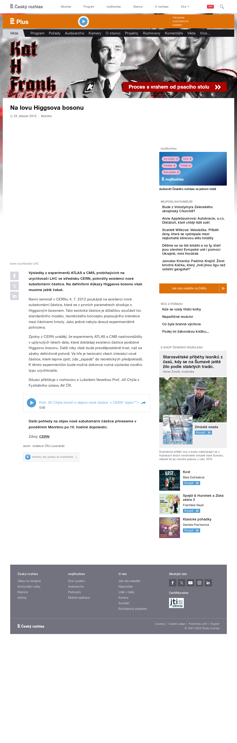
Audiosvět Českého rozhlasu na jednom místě (187, 189)
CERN (44, 297)
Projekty (131, 33)
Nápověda (125, 651)
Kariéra (123, 662)
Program (89, 6)
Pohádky (169, 165)
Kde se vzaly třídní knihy (202, 336)
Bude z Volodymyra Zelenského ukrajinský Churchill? (200, 211)
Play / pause (31, 263)
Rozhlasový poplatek (132, 673)
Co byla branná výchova (202, 370)
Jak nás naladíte (129, 645)
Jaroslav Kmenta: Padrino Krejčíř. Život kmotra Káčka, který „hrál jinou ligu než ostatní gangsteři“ (204, 290)
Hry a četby (171, 159)
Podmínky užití (198, 688)
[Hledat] (222, 6)
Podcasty (74, 656)
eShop (22, 662)
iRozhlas (66, 6)
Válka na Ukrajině (29, 645)
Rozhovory (152, 33)
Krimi (187, 159)
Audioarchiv (180, 21)
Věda (14, 33)
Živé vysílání (171, 172)
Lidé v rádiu (126, 656)
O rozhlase (161, 6)
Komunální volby (29, 651)
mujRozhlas (114, 6)
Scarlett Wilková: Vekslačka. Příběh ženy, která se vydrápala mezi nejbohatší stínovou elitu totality (202, 248)
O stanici (113, 33)
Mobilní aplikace (79, 662)
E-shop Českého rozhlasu (182, 411)
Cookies (160, 688)
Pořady (55, 33)
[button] (143, 263)
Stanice (138, 6)
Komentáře (174, 33)
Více (205, 33)
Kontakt (123, 668)
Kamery (177, 25)
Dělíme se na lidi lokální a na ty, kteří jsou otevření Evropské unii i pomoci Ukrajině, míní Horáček (203, 270)
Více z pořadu (172, 330)
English (215, 688)
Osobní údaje (177, 688)
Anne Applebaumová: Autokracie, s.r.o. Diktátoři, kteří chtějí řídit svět (204, 228)
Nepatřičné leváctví (198, 353)
